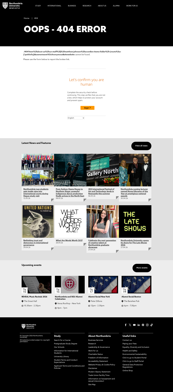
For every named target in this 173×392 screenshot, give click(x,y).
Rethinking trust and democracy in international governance (35, 243)
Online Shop (128, 371)
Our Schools (59, 347)
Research (92, 344)
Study (57, 336)
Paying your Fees (129, 344)
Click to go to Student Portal (134, 358)
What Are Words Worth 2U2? (69, 241)
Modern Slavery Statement (99, 372)
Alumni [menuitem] (116, 6)
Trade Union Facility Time (98, 375)
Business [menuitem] (72, 6)
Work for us (93, 351)
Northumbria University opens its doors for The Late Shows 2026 (135, 243)
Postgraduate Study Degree (65, 344)
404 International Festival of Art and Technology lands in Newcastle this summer (101, 191)
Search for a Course (62, 340)
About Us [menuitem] (102, 6)
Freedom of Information (98, 358)
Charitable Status (95, 354)
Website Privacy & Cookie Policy (101, 365)
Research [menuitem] (87, 6)
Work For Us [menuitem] (132, 6)
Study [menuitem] (38, 6)
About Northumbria (99, 336)
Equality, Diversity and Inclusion (136, 347)
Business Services (95, 340)
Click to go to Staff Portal (133, 361)
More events (141, 268)
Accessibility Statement (98, 361)
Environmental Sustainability (135, 354)
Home (26, 18)
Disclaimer (92, 368)
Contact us (127, 340)
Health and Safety (130, 351)
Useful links (129, 336)
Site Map (92, 385)
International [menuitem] (54, 6)
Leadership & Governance (99, 347)
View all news (141, 146)
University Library (61, 357)
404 (36, 18)
